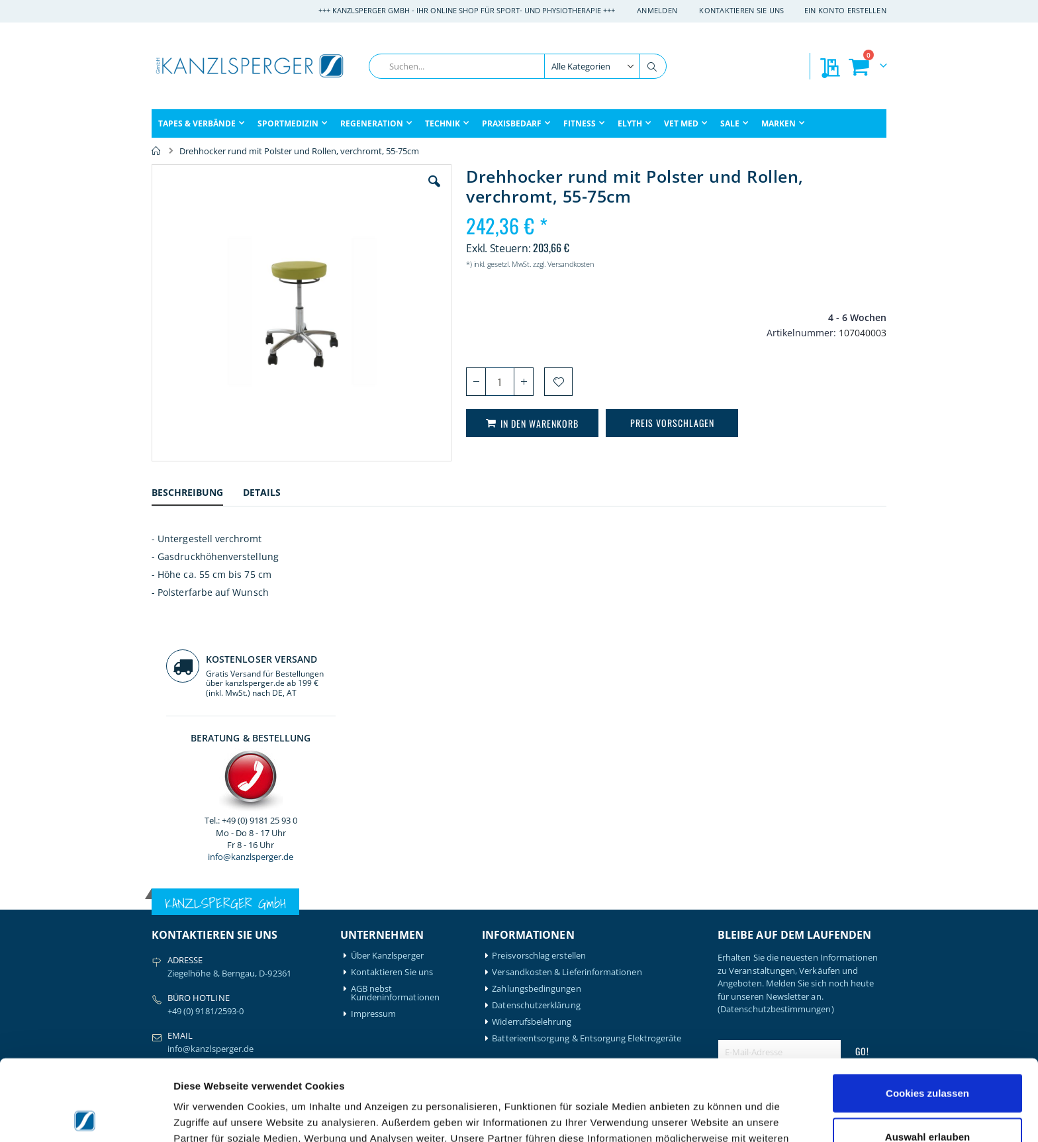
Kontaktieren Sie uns (741, 10)
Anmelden (657, 10)
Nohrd (259, 967)
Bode (162, 933)
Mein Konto (374, 900)
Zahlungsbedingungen (536, 720)
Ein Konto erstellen (845, 10)
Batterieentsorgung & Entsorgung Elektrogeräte (586, 769)
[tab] (197, 494)
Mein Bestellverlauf (388, 917)
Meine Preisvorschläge (395, 950)
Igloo (256, 917)
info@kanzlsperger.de (802, 380)
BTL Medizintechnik (182, 954)
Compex (168, 975)
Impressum (374, 745)
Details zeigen (704, 1115)
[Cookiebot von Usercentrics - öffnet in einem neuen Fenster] (86, 1116)
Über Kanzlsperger (387, 687)
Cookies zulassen (927, 1012)
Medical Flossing (278, 950)
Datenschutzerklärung (536, 736)
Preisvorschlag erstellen (539, 687)
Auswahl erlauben (927, 1055)
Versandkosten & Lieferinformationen (566, 703)
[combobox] (518, 66)
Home (156, 151)
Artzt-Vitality (176, 917)
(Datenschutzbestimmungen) (776, 740)
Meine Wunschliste (388, 933)
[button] (359, 191)
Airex (161, 900)
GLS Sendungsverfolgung (400, 967)
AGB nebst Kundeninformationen (395, 724)
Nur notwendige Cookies (927, 1098)
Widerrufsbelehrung (531, 753)
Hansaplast (268, 900)
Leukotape (267, 933)
